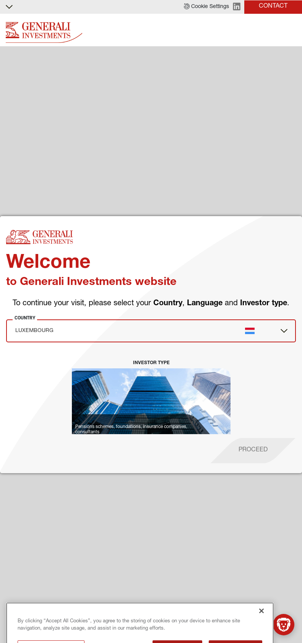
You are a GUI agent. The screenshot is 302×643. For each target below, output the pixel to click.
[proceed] (253, 450)
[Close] (261, 632)
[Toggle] (291, 30)
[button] (206, 7)
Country (25, 318)
